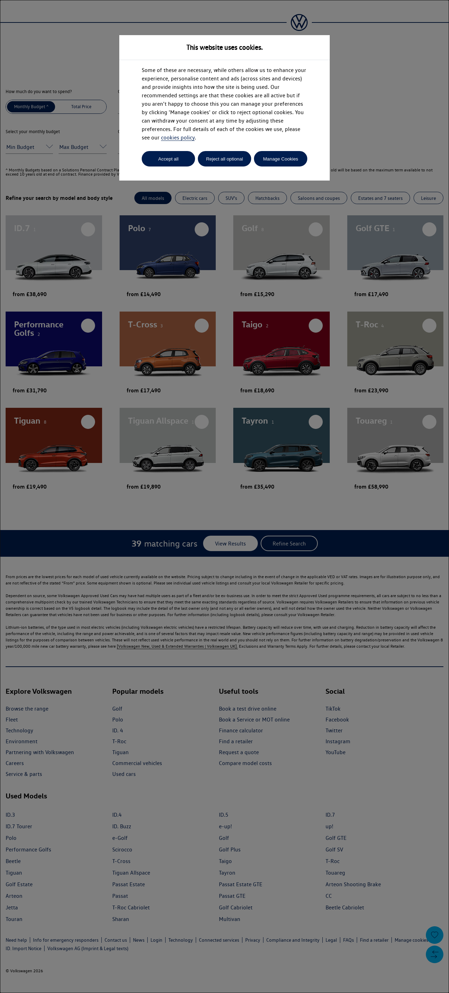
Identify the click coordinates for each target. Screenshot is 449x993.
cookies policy (178, 137)
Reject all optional (224, 159)
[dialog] (224, 496)
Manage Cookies (280, 159)
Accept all (168, 159)
